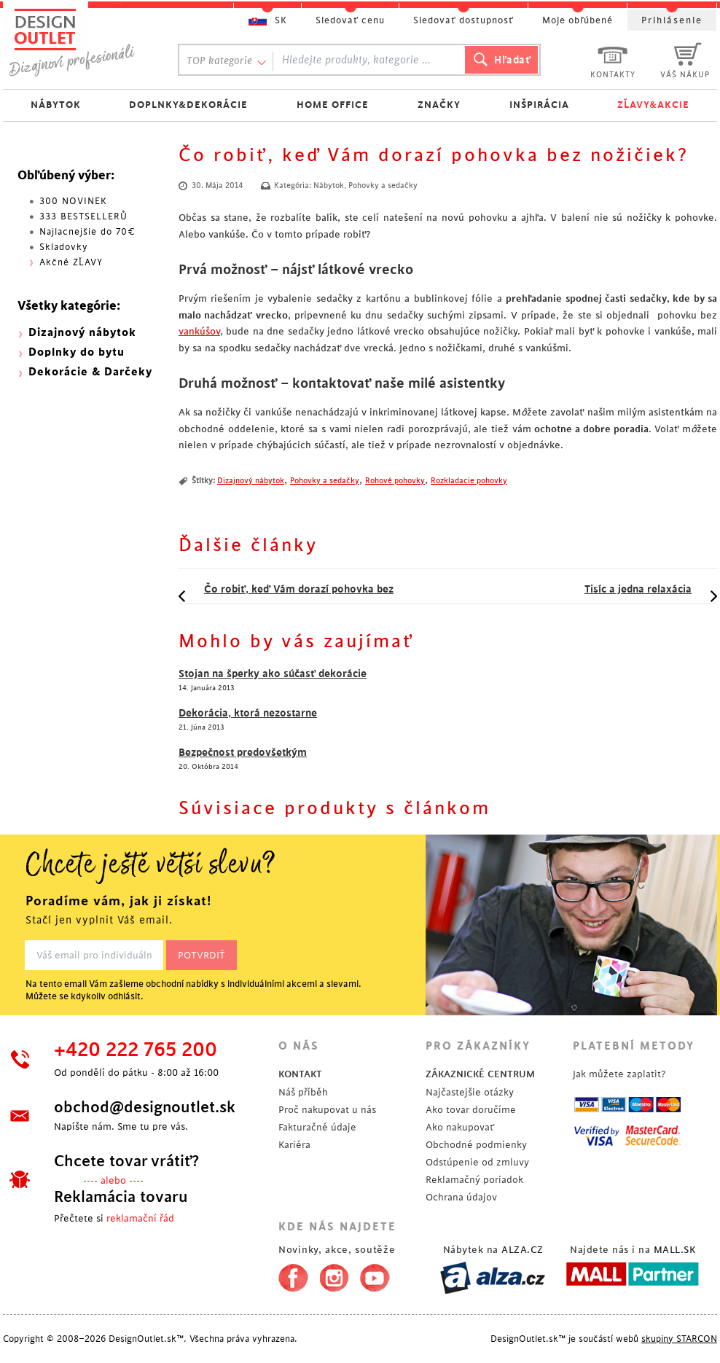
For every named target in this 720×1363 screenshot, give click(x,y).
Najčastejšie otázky (470, 1092)
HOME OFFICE (333, 104)
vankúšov (199, 331)
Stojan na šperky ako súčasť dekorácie (273, 673)
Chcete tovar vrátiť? (126, 1161)
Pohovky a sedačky (383, 185)
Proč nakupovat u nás (327, 1109)
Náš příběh (303, 1092)
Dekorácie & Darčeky (90, 372)
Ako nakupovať (460, 1127)
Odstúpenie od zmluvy (477, 1162)
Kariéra (294, 1144)
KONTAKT (300, 1074)
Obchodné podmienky (476, 1144)
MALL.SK (675, 1249)
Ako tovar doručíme (471, 1109)
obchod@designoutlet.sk (144, 1107)
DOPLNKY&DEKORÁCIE (188, 104)
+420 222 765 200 (135, 1050)
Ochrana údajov (461, 1197)
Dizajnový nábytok (250, 481)
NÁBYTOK (56, 104)
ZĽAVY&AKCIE (653, 104)
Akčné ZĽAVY (71, 262)
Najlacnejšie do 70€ (87, 232)
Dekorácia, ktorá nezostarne (248, 713)
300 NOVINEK (73, 201)
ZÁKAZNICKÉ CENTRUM (480, 1074)
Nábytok (328, 185)
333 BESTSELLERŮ (83, 216)
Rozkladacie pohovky (469, 481)
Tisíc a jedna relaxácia (638, 589)
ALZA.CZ (522, 1249)
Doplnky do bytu (76, 352)
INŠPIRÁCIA (539, 104)
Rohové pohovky (395, 481)
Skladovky (63, 247)
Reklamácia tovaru (121, 1197)
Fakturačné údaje (317, 1127)
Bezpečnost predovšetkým (243, 752)
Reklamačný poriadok (474, 1179)
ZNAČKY (439, 104)
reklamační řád (140, 1218)
